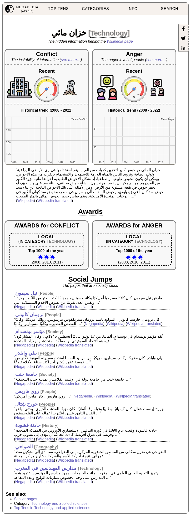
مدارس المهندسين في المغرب (46, 468)
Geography (46, 447)
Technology (108, 33)
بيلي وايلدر (26, 353)
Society (54, 332)
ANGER (152, 225)
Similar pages (25, 499)
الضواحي (24, 446)
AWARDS (26, 225)
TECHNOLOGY (60, 241)
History (50, 425)
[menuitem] (21, 9)
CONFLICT (64, 225)
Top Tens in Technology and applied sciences (52, 508)
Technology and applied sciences (60, 503)
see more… (71, 60)
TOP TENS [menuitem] (58, 9)
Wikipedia (25, 201)
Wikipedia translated (54, 201)
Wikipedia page (120, 41)
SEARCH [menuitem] (169, 9)
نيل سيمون (26, 293)
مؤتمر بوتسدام (30, 331)
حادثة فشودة (28, 425)
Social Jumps (90, 279)
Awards (90, 211)
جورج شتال (26, 404)
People (46, 293)
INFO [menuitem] (132, 9)
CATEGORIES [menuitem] (95, 9)
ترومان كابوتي (29, 314)
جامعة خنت (26, 374)
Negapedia (24, 307)
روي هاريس (27, 391)
